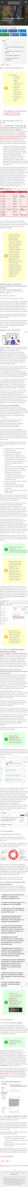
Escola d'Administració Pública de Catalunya (14, 3)
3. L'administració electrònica (12, 55)
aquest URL (6, 1149)
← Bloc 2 (2, 65)
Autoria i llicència (5, 1166)
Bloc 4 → (8, 65)
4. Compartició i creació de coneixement (12, 59)
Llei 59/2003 (3, 1065)
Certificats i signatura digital (12, 115)
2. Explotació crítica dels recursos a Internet (14, 52)
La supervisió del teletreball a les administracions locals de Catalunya (15, 1000)
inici (6, 44)
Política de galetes (14, 1174)
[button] (14, 896)
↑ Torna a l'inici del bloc (6, 831)
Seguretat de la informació (12, 113)
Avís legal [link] (5, 1178)
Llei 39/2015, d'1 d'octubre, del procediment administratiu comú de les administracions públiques (13, 136)
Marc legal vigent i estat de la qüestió (15, 111)
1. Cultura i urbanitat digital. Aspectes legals (14, 47)
